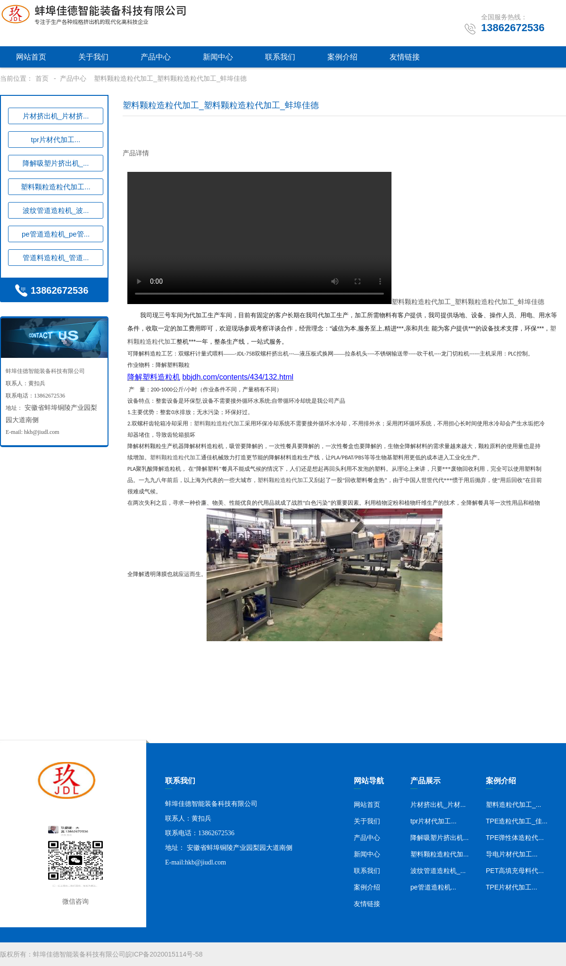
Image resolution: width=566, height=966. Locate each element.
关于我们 (93, 57)
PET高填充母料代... (515, 870)
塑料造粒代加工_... (513, 804)
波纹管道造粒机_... (438, 870)
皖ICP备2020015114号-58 (163, 954)
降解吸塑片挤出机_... (56, 163)
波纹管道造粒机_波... (56, 210)
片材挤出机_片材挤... (56, 116)
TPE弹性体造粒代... (515, 837)
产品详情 (136, 153)
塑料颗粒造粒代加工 (289, 301)
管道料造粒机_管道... (56, 258)
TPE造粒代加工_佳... (517, 821)
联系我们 (280, 57)
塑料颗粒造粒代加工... (56, 187)
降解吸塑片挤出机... (439, 837)
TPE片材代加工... (511, 887)
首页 (42, 78)
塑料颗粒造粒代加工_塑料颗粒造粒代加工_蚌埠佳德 (170, 78)
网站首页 (31, 57)
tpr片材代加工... (55, 140)
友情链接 (405, 57)
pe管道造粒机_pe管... (56, 234)
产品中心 (156, 57)
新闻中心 (218, 57)
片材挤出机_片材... (438, 804)
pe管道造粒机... (433, 887)
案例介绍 (342, 57)
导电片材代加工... (512, 854)
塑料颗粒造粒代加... (439, 854)
